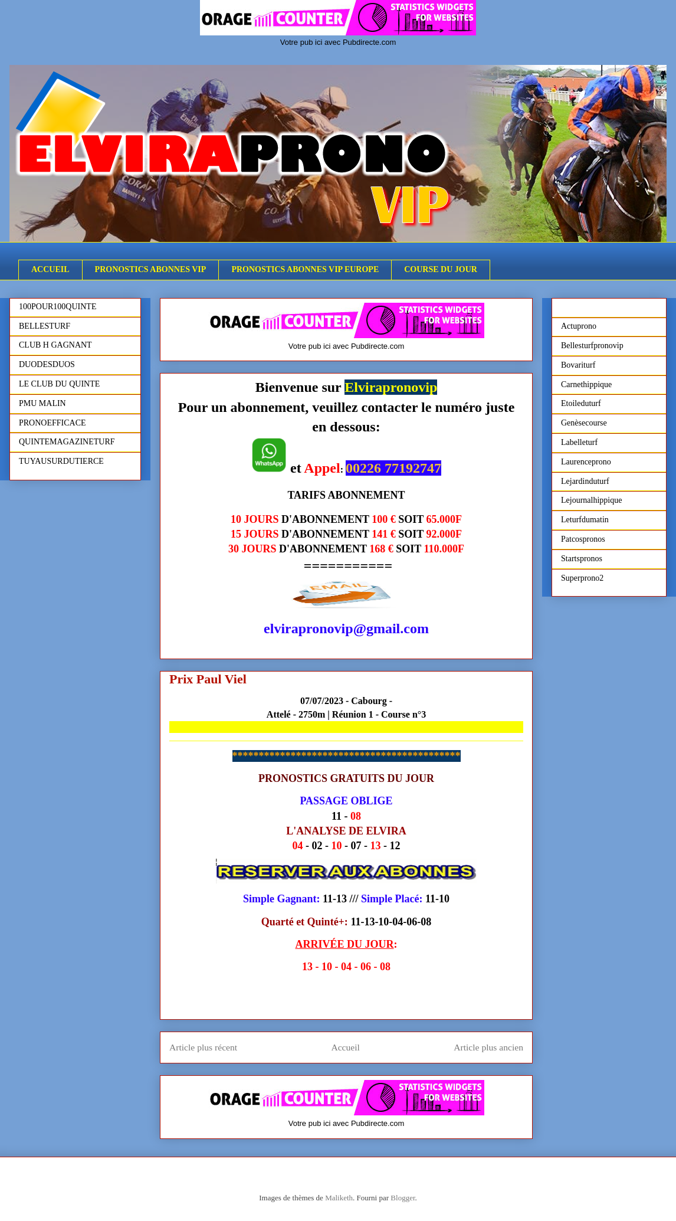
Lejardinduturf (585, 481)
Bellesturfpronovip (592, 345)
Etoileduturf (581, 403)
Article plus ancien (488, 1047)
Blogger (402, 1197)
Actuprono (578, 326)
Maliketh (339, 1197)
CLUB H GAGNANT (55, 345)
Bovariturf (578, 365)
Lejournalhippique (591, 500)
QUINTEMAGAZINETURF (67, 441)
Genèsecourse (584, 422)
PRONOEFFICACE (52, 422)
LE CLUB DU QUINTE (59, 383)
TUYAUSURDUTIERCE (61, 461)
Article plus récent (203, 1047)
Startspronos (581, 558)
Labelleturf (579, 442)
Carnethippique (586, 384)
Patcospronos (583, 539)
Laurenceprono (586, 461)
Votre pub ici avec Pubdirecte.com (338, 42)
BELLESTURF (44, 326)
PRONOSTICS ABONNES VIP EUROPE (305, 269)
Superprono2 (582, 578)
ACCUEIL (50, 269)
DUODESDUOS (47, 364)
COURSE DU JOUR (440, 269)
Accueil (345, 1047)
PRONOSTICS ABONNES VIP (150, 269)
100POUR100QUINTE (57, 306)
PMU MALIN (42, 403)
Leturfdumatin (585, 519)
